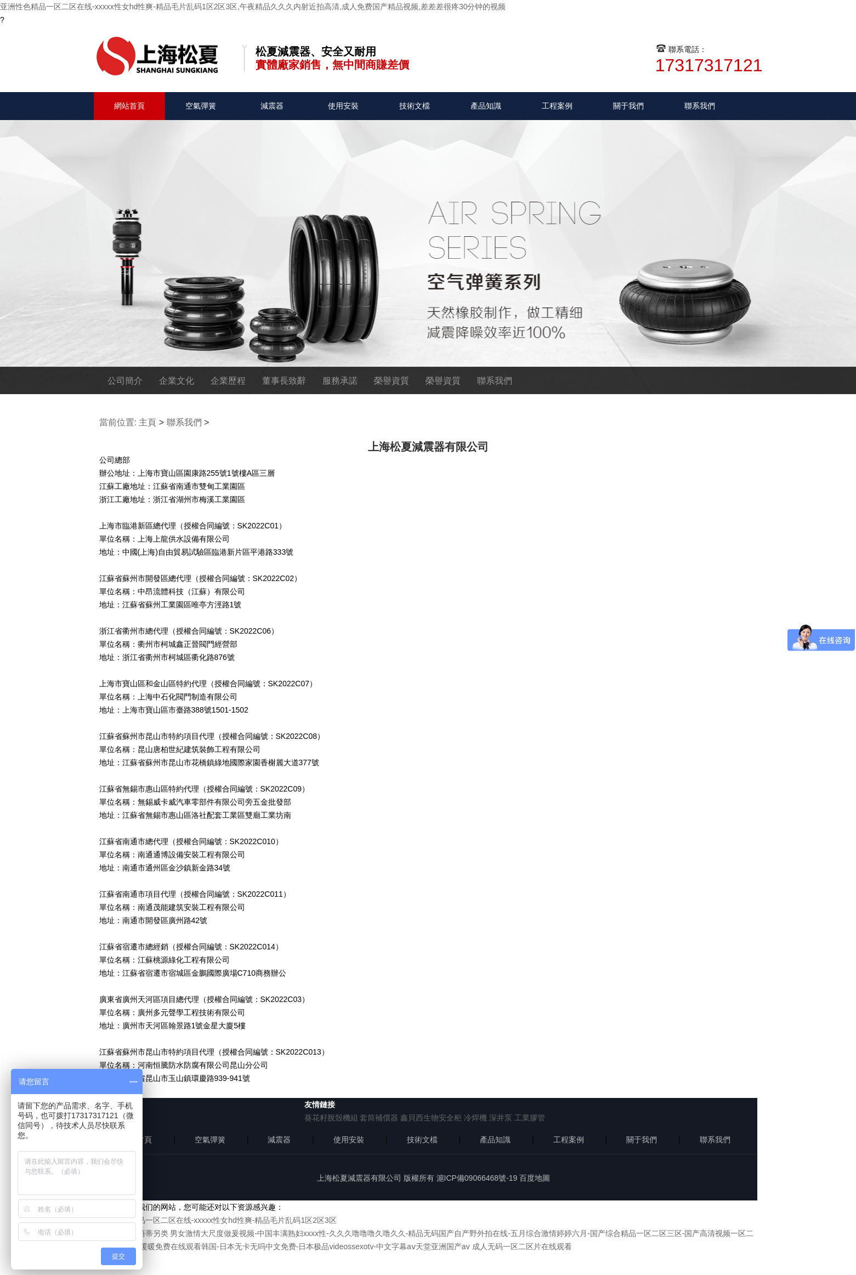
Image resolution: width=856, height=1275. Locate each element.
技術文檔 (414, 105)
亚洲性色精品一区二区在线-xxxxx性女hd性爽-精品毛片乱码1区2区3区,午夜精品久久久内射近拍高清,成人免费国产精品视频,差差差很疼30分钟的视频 (253, 6)
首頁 (144, 1139)
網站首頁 (129, 105)
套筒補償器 (379, 1117)
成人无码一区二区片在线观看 (522, 1246)
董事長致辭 (284, 380)
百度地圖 (534, 1178)
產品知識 (485, 105)
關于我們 (628, 105)
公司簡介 (125, 380)
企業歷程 (228, 380)
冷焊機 (475, 1117)
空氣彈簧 (200, 105)
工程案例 (557, 105)
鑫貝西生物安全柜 (431, 1117)
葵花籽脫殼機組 (331, 1117)
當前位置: (118, 422)
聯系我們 (699, 105)
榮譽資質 (391, 380)
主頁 (147, 422)
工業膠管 (529, 1117)
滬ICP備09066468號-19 (477, 1178)
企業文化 (176, 380)
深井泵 (500, 1117)
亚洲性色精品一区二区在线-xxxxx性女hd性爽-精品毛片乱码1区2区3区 (218, 1220)
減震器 (272, 105)
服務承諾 (340, 380)
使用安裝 (343, 105)
